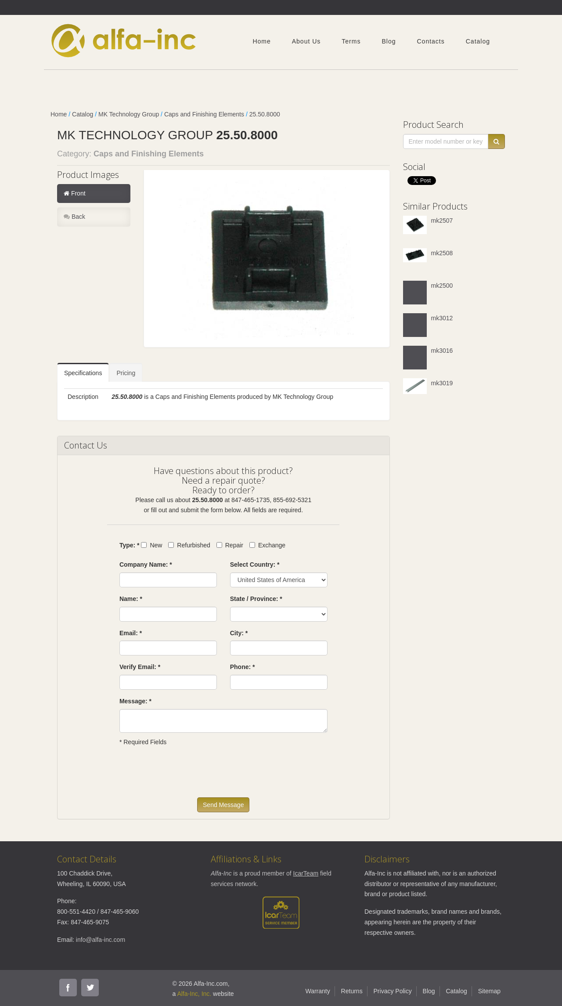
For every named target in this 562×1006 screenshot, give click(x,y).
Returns (352, 991)
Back (74, 216)
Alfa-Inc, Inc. (194, 993)
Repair (229, 545)
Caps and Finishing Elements (204, 114)
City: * (239, 633)
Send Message (223, 804)
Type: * (129, 545)
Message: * (135, 701)
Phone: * (242, 666)
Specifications (83, 372)
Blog (389, 41)
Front (75, 193)
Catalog (478, 41)
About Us (306, 41)
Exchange (267, 545)
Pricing (125, 372)
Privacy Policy (393, 991)
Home (261, 41)
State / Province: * (256, 598)
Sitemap (489, 991)
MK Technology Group (128, 114)
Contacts (430, 41)
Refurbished (189, 545)
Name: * (130, 598)
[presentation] (186, 776)
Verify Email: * (139, 666)
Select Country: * (255, 564)
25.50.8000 (264, 114)
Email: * (130, 633)
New (151, 545)
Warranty (317, 991)
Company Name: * (145, 564)
